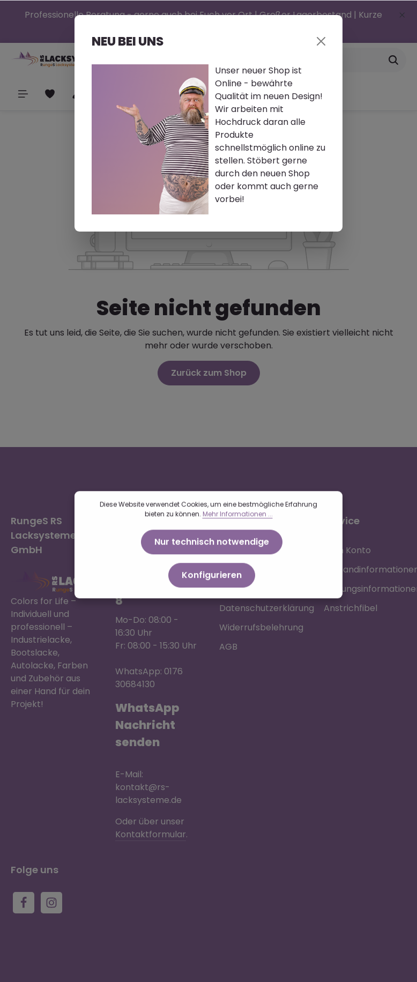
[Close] (321, 41)
